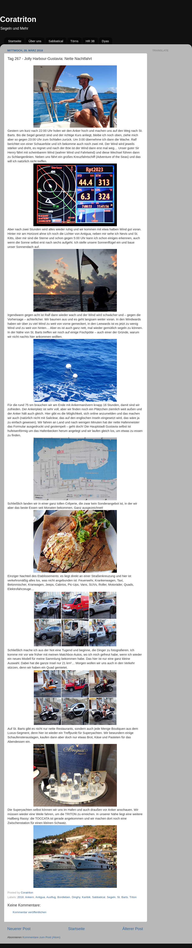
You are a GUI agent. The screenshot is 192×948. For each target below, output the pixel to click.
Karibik (86, 897)
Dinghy (76, 897)
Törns (74, 41)
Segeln (111, 897)
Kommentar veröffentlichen (29, 912)
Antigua (40, 897)
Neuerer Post (18, 928)
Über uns (35, 41)
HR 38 (90, 41)
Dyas (105, 41)
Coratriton (18, 19)
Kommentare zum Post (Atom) (42, 937)
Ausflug (51, 897)
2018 (20, 897)
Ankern (29, 897)
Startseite (14, 41)
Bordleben (63, 897)
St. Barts (122, 897)
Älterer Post (132, 928)
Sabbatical (56, 41)
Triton (132, 897)
